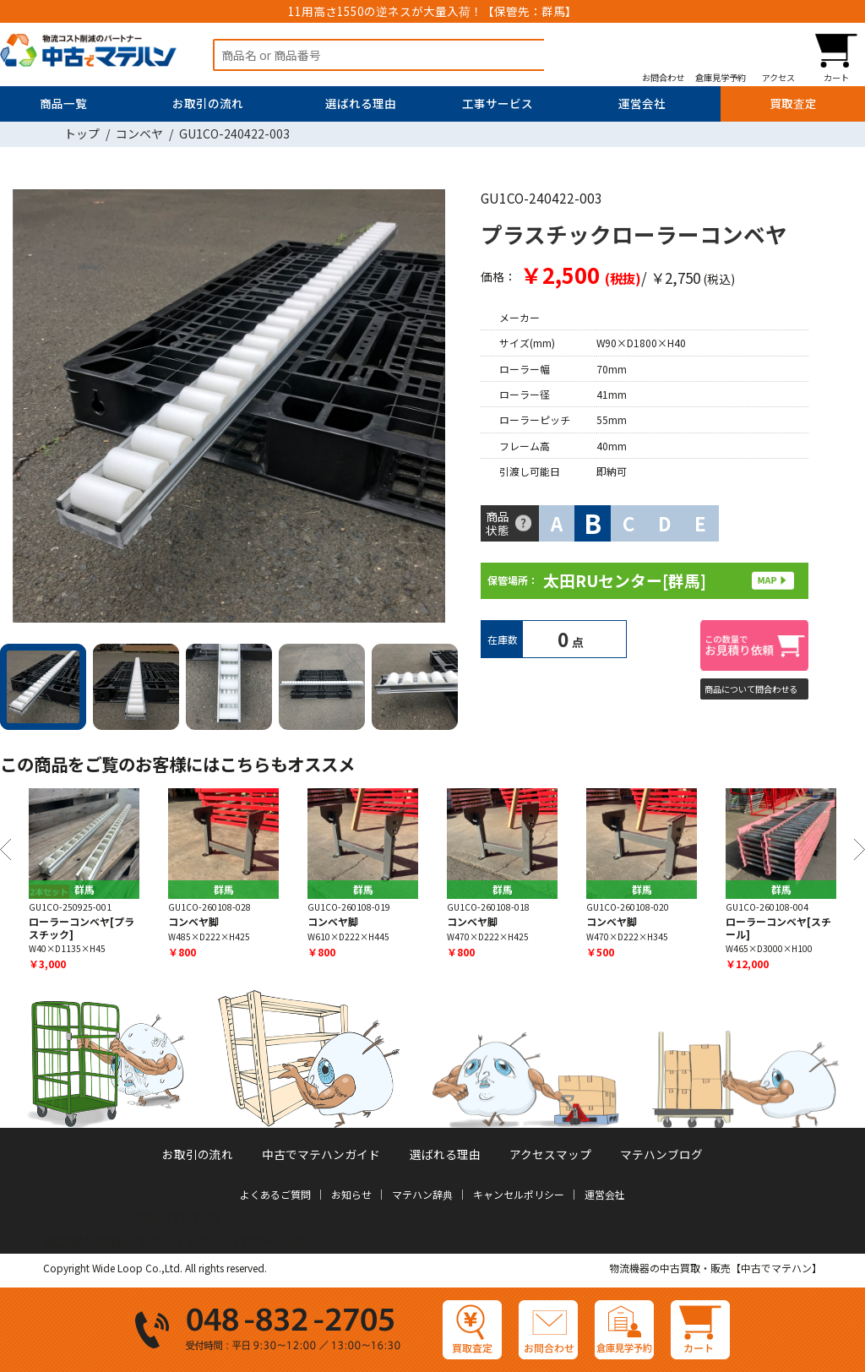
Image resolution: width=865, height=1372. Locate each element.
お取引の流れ (207, 103)
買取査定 (793, 103)
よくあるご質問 (275, 1194)
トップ (82, 133)
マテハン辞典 (422, 1194)
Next (438, 409)
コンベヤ (139, 133)
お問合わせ (663, 77)
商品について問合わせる (751, 689)
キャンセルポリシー (518, 1194)
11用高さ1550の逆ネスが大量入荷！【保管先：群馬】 (432, 11)
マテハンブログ (661, 1154)
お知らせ (351, 1194)
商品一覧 (63, 103)
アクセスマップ (550, 1154)
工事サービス (497, 103)
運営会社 (642, 103)
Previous (5, 849)
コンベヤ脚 (193, 921)
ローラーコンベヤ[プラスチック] (81, 927)
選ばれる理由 (360, 103)
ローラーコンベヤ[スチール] (778, 927)
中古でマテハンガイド (321, 1154)
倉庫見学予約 (720, 77)
